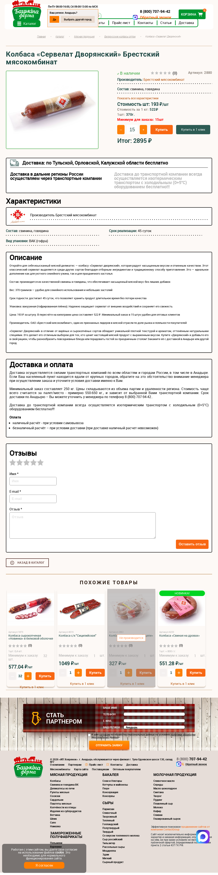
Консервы (108, 798)
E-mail (107, 723)
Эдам (105, 856)
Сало (53, 824)
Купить (162, 131)
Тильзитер (108, 845)
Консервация (110, 794)
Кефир (157, 813)
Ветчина (55, 817)
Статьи (167, 25)
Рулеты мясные (59, 794)
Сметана (158, 794)
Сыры (107, 805)
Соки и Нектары (112, 783)
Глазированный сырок (167, 821)
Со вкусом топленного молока (120, 837)
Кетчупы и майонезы (115, 787)
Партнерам (74, 767)
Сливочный (109, 815)
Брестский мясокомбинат (164, 82)
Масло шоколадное (165, 790)
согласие (104, 736)
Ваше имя (110, 710)
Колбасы (55, 783)
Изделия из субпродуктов (65, 813)
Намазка (55, 828)
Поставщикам (100, 771)
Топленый (108, 822)
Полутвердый (110, 830)
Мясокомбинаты (60, 771)
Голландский (110, 826)
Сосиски (55, 798)
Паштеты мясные (60, 805)
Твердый (107, 834)
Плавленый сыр (163, 805)
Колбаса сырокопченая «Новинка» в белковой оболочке (30, 639)
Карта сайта (81, 771)
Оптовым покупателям (127, 771)
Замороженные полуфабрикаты (66, 837)
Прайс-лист (122, 25)
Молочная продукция (174, 776)
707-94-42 (192, 761)
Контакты (146, 25)
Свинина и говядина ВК (64, 787)
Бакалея (110, 776)
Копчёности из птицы (63, 809)
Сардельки (56, 802)
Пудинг (157, 802)
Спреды (158, 787)
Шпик (53, 821)
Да (55, 19)
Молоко (158, 809)
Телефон (109, 716)
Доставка (187, 25)
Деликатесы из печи (62, 790)
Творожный (109, 819)
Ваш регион (111, 730)
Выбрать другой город (79, 19)
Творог (157, 798)
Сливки (157, 817)
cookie (59, 852)
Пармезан (108, 811)
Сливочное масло (164, 783)
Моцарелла (109, 853)
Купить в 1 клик (193, 132)
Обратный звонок (154, 17)
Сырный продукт (113, 864)
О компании (57, 767)
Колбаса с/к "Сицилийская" (77, 638)
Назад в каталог (31, 565)
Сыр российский (112, 841)
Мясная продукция (68, 776)
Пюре (105, 790)
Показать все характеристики (137, 100)
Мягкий (107, 860)
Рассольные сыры (113, 849)
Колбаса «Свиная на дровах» (179, 638)
